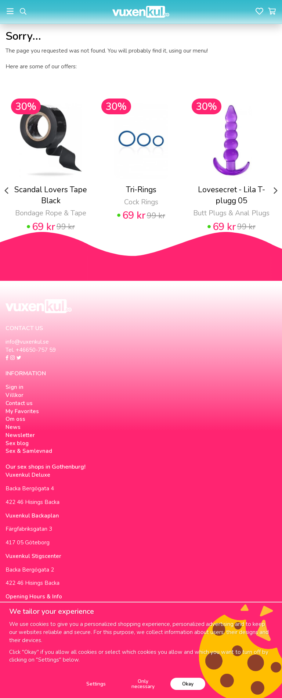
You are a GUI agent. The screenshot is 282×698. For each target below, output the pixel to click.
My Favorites (22, 411)
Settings (96, 683)
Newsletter (20, 435)
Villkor (15, 395)
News (13, 427)
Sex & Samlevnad (29, 451)
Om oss (15, 419)
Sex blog (17, 443)
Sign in (15, 387)
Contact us (19, 403)
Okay (188, 683)
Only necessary (143, 684)
